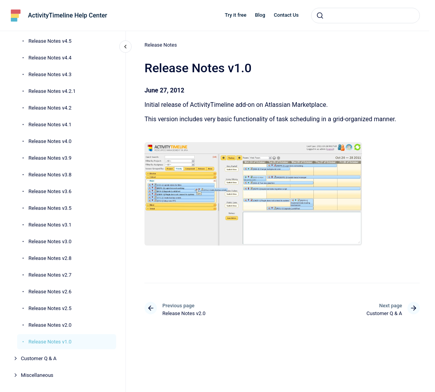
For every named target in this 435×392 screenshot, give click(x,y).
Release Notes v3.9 (49, 158)
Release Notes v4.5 (49, 41)
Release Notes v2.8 (49, 258)
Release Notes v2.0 (49, 325)
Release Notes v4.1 (49, 124)
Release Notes (160, 45)
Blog (260, 15)
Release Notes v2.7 (49, 275)
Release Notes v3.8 (49, 175)
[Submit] (320, 15)
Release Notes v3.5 (49, 208)
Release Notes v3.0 (49, 241)
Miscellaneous (37, 375)
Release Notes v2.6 (49, 291)
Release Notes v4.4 (49, 58)
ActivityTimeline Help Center (67, 15)
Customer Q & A (39, 358)
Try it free (236, 15)
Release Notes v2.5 (49, 308)
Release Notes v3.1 (49, 225)
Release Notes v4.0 (49, 141)
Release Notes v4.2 (49, 108)
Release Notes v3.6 (49, 191)
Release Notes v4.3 (49, 74)
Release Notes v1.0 (49, 342)
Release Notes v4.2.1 (52, 91)
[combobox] (365, 15)
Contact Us (286, 15)
